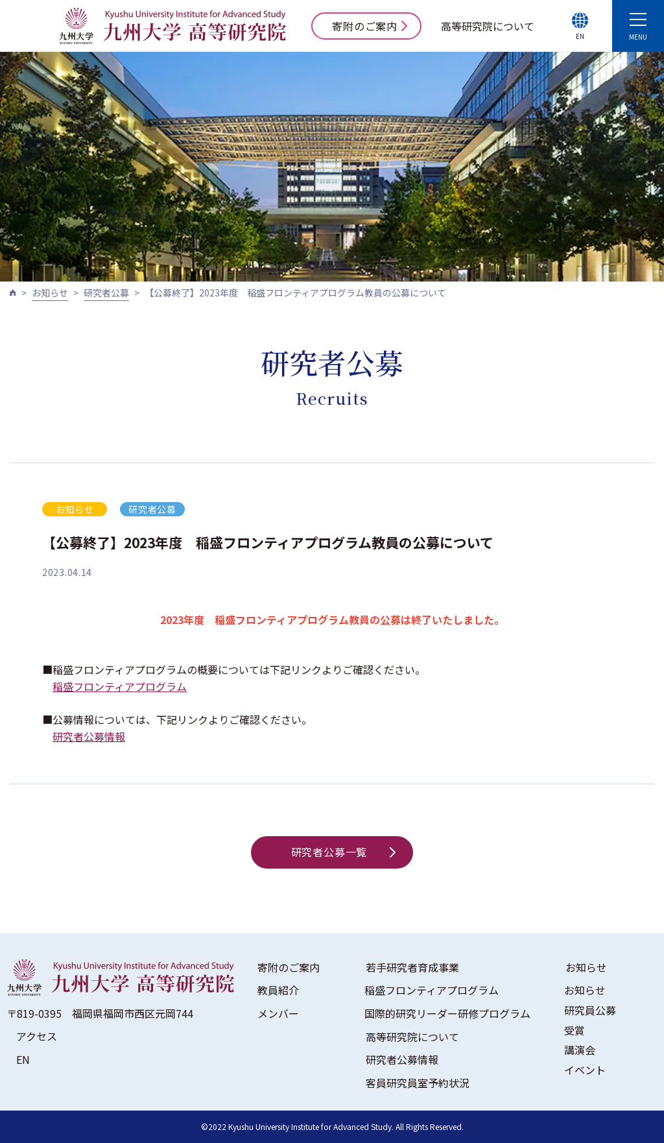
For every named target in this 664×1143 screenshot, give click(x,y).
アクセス (36, 1035)
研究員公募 (590, 1010)
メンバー (278, 1013)
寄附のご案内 (369, 26)
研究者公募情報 (89, 736)
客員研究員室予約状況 (417, 1082)
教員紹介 (278, 989)
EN (23, 1059)
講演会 (579, 1049)
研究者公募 (106, 292)
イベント (585, 1069)
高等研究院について (487, 25)
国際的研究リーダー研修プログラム (447, 1013)
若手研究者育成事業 (412, 967)
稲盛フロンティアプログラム (120, 686)
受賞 (574, 1030)
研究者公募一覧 (343, 852)
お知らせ (50, 292)
